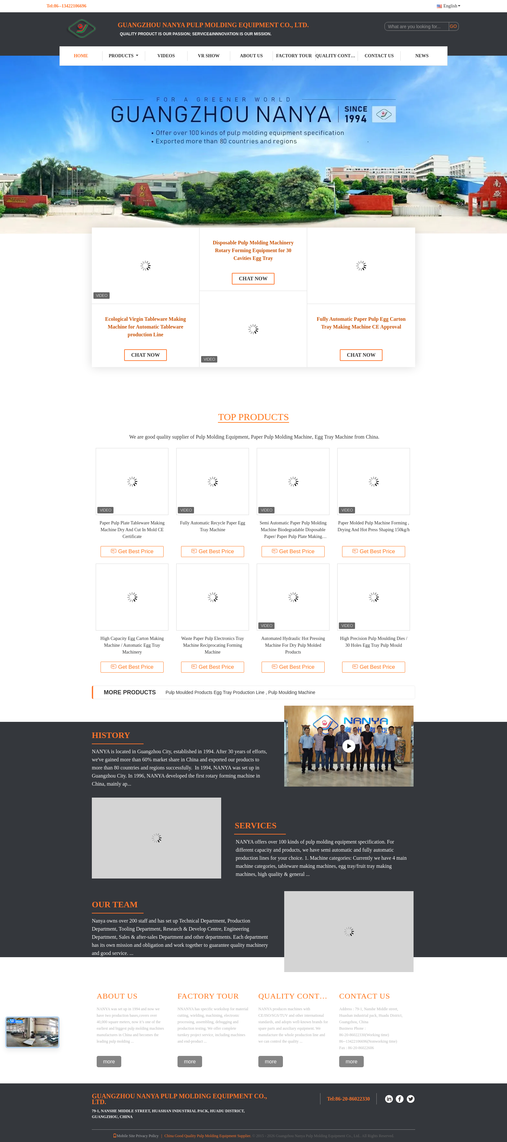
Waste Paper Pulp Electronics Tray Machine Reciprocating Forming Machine (212, 645)
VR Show (209, 55)
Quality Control (337, 55)
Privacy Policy (147, 1136)
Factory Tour (294, 55)
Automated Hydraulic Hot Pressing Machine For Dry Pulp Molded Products (293, 645)
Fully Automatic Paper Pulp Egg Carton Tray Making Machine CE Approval (361, 323)
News (421, 55)
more (109, 1061)
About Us (251, 55)
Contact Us (379, 55)
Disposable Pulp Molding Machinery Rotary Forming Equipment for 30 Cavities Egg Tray (253, 250)
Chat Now (145, 355)
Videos (166, 55)
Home (81, 55)
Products (123, 55)
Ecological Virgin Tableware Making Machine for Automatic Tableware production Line (145, 326)
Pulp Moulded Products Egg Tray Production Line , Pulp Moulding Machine (240, 692)
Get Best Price (132, 551)
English (451, 6)
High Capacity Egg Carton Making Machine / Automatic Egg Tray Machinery (132, 645)
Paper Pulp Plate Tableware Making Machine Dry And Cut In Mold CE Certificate (132, 530)
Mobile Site (124, 1136)
